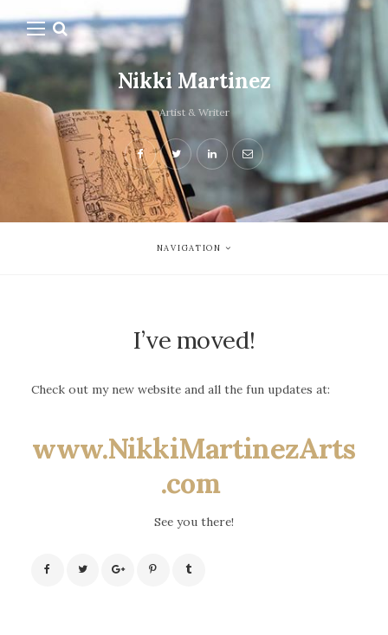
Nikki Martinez (194, 80)
